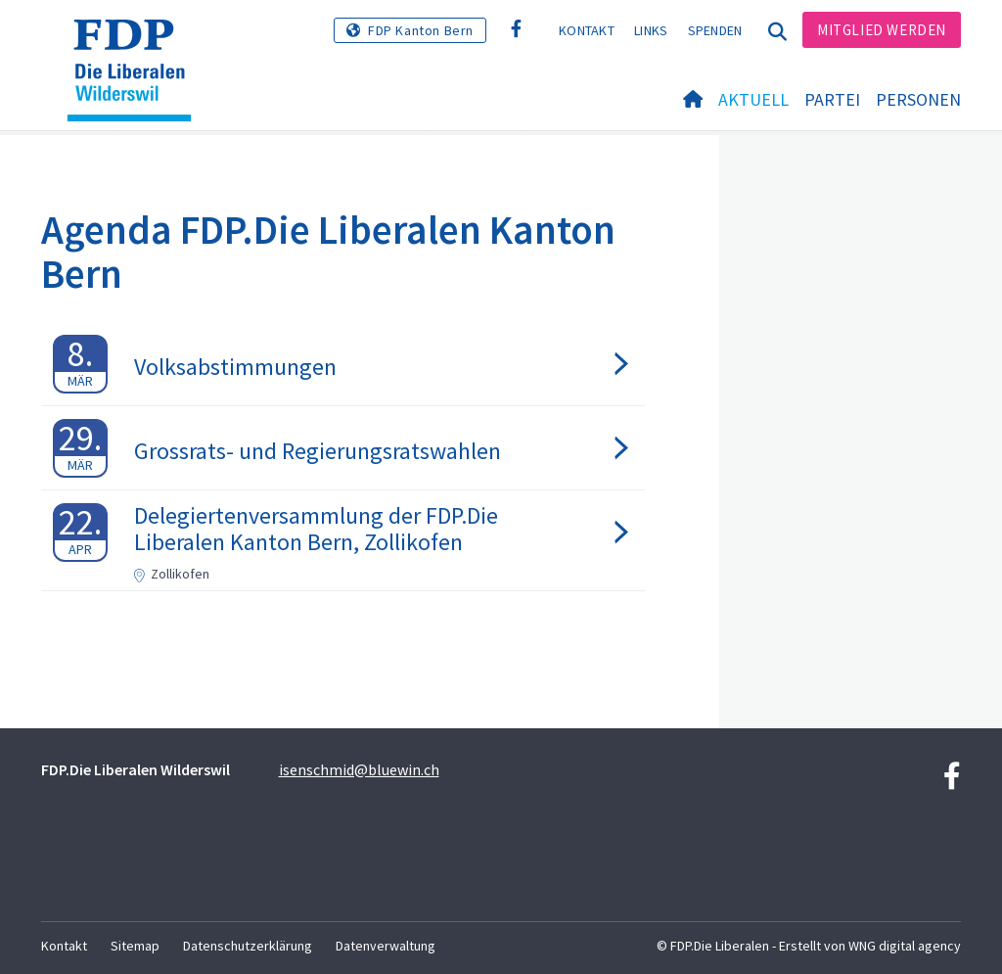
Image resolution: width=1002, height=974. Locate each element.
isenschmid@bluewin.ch (359, 769)
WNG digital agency (904, 945)
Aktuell (753, 99)
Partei (832, 99)
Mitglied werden (881, 30)
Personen (918, 99)
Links (651, 30)
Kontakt (587, 30)
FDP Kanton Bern (421, 30)
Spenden (715, 30)
